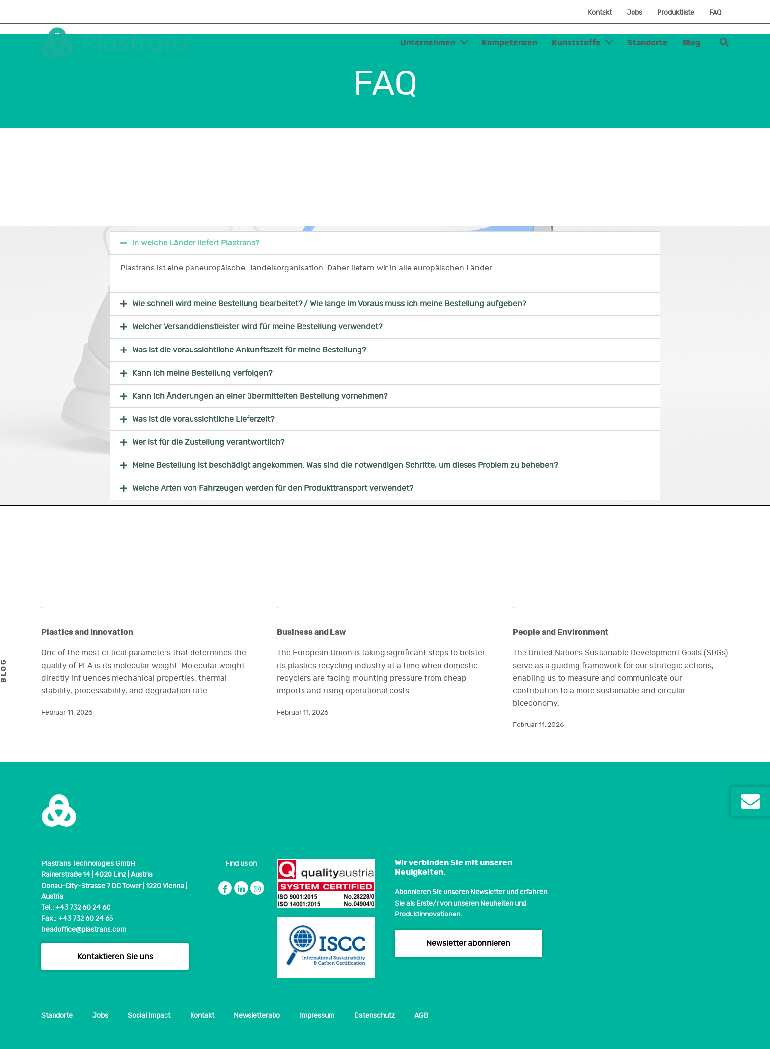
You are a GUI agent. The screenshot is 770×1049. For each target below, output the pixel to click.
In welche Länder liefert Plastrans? (195, 243)
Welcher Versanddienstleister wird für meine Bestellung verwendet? (257, 327)
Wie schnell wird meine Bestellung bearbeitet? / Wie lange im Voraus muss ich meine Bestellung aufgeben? (329, 304)
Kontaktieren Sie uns (115, 957)
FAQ (715, 12)
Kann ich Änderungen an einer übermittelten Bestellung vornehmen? (259, 396)
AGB (421, 1015)
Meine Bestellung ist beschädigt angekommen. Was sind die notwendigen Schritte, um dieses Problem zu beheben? (345, 465)
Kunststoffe (576, 43)
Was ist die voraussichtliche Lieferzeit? (203, 419)
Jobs (634, 12)
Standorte (647, 43)
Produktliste (675, 12)
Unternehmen (427, 43)
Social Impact (149, 1015)
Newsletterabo (257, 1015)
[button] (385, 243)
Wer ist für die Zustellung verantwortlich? (208, 442)
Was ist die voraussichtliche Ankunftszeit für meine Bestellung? (249, 350)
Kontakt (600, 12)
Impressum (317, 1015)
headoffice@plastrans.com (83, 929)
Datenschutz (374, 1015)
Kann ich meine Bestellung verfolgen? (202, 373)
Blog (691, 43)
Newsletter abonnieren (468, 943)
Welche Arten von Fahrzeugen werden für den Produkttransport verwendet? (272, 488)
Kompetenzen (509, 43)
